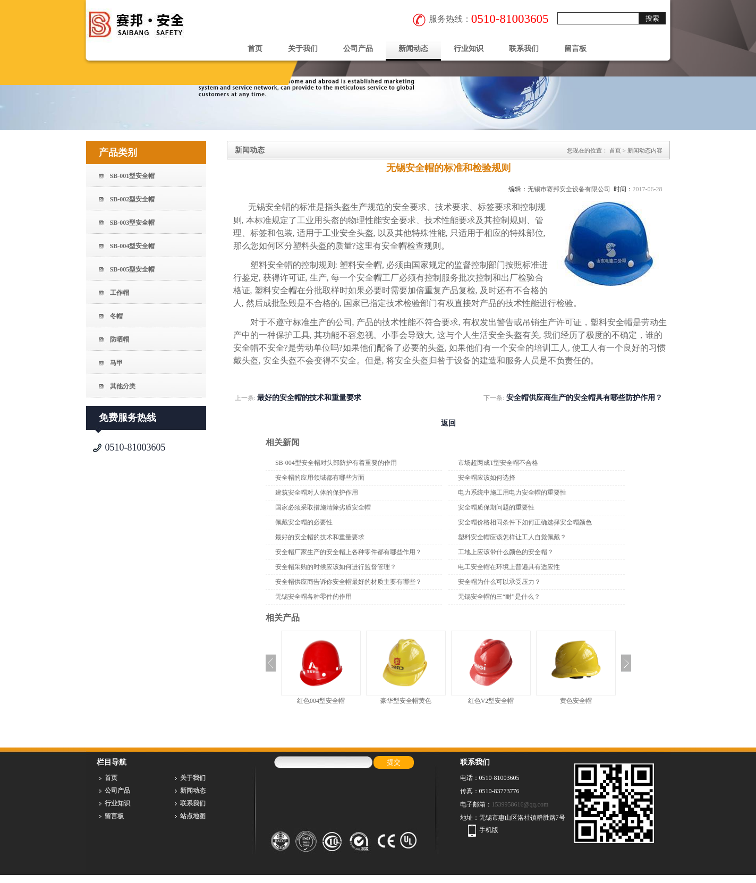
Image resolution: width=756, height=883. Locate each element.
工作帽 (119, 292)
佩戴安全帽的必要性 (304, 522)
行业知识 (468, 49)
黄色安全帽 (576, 700)
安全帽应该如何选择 (486, 477)
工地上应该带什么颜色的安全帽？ (506, 552)
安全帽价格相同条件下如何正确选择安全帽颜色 (525, 522)
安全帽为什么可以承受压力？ (499, 581)
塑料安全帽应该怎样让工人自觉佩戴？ (512, 537)
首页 (255, 49)
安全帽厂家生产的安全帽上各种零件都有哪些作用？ (348, 552)
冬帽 (116, 316)
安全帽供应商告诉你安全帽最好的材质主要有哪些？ (348, 581)
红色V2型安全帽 (491, 700)
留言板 (575, 49)
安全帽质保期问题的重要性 (496, 507)
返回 (448, 423)
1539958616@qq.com (520, 804)
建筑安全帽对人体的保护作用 (316, 492)
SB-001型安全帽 (132, 176)
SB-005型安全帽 (132, 269)
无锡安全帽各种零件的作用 (313, 596)
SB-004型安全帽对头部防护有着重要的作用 (336, 462)
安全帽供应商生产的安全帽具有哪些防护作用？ (584, 398)
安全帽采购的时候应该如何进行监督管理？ (335, 567)
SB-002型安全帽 (132, 199)
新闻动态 (413, 49)
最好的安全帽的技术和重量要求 (309, 398)
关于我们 (303, 49)
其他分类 (122, 386)
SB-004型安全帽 (132, 246)
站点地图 (193, 816)
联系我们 (524, 49)
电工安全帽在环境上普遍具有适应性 (509, 567)
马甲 (116, 363)
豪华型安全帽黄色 (405, 700)
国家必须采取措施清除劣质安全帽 (323, 507)
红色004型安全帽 (321, 700)
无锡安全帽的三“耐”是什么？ (499, 596)
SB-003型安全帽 (132, 222)
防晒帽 (119, 339)
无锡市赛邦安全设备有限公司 (569, 189)
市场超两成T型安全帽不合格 (498, 462)
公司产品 (358, 49)
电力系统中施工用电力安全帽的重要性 (512, 492)
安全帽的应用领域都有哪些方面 (319, 477)
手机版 (488, 830)
